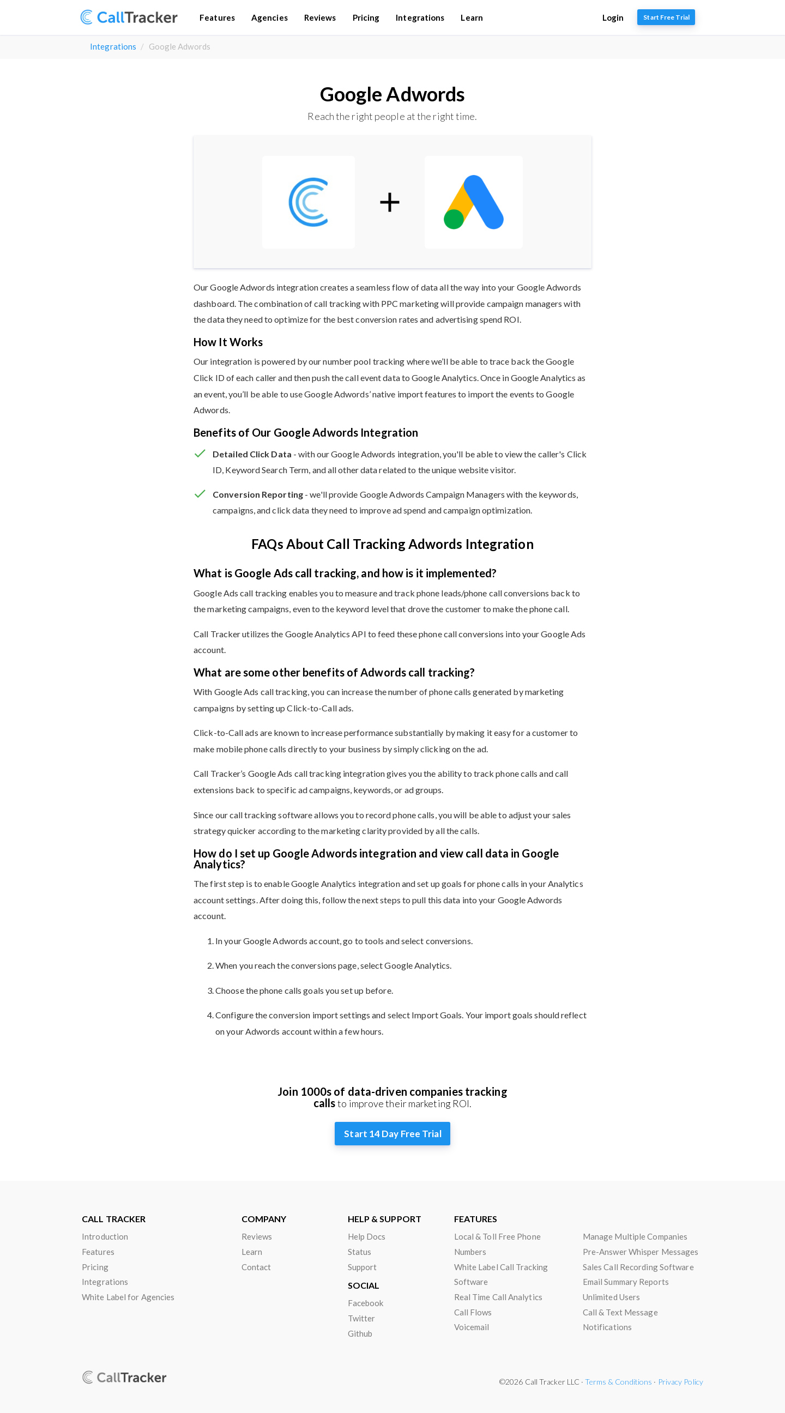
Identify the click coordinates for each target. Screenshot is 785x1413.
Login (613, 17)
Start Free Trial (666, 17)
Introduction (105, 1236)
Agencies (269, 17)
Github (360, 1333)
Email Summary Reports (626, 1282)
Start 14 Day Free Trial (392, 1133)
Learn (472, 17)
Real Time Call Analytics (498, 1297)
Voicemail (472, 1327)
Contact (256, 1267)
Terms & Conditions (618, 1381)
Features (217, 17)
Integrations (420, 17)
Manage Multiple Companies (635, 1236)
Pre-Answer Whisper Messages (641, 1252)
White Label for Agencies (128, 1297)
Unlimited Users (612, 1297)
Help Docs (367, 1236)
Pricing (365, 17)
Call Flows (473, 1312)
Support (362, 1267)
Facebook (366, 1303)
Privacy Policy (680, 1381)
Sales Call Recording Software (638, 1267)
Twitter (362, 1318)
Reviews (320, 17)
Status (360, 1252)
